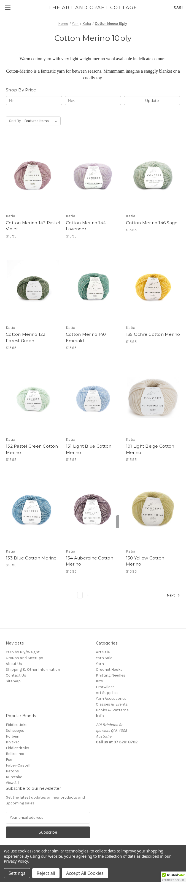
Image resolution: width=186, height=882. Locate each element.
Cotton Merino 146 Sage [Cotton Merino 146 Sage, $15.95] (152, 222)
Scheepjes (15, 730)
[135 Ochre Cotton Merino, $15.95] (153, 286)
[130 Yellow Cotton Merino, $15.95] (153, 510)
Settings (17, 873)
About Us (14, 663)
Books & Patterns (112, 710)
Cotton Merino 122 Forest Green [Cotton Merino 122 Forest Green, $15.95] (25, 337)
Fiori (10, 759)
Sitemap (13, 681)
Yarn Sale (104, 658)
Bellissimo (15, 753)
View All (12, 782)
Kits (99, 681)
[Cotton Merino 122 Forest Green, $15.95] (33, 286)
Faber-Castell (18, 765)
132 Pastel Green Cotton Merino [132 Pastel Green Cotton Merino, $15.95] (32, 449)
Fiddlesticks (17, 724)
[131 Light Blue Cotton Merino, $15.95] (93, 398)
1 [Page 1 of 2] (79, 595)
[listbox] (42, 121)
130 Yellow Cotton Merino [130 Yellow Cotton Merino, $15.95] (145, 561)
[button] (173, 877)
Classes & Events (112, 704)
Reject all (46, 873)
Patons (12, 771)
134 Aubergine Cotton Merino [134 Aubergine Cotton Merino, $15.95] (89, 561)
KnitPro (13, 742)
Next (173, 595)
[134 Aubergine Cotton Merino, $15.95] (93, 510)
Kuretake (14, 777)
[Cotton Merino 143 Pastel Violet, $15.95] (33, 174)
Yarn (100, 663)
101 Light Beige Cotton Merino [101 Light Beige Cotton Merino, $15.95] (150, 449)
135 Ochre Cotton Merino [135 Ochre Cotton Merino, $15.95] (153, 334)
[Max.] (93, 100)
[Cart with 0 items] (178, 7)
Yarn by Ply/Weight (23, 652)
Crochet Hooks (109, 669)
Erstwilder (105, 687)
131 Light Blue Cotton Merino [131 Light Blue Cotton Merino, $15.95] (88, 449)
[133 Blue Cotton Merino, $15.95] (33, 510)
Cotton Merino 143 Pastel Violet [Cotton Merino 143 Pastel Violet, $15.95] (33, 226)
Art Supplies (107, 692)
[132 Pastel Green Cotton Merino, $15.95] (33, 398)
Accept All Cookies (85, 873)
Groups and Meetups (24, 658)
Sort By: (15, 121)
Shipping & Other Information (33, 669)
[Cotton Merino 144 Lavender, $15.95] (93, 174)
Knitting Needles (110, 675)
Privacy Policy (16, 861)
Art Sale (103, 652)
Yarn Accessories (111, 698)
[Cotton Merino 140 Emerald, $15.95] (93, 286)
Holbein (12, 736)
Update (152, 100)
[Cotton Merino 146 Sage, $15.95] (153, 174)
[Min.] (34, 100)
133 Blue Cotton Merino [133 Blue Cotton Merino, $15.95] (31, 558)
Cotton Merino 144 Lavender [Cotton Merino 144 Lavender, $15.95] (86, 226)
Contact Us (16, 675)
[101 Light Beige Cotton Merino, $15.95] (153, 398)
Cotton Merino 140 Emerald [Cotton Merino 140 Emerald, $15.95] (86, 337)
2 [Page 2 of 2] (88, 595)
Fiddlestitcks (17, 748)
